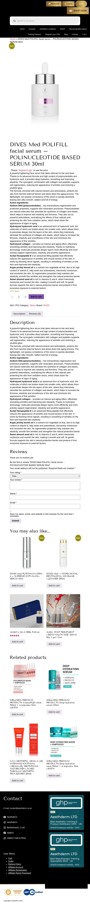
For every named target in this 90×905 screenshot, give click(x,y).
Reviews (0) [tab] (35, 314)
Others (33, 305)
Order (11, 861)
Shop (62, 29)
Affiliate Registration (17, 870)
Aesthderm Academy (48, 29)
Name (13, 494)
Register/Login (25, 170)
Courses (32, 29)
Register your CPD (52, 34)
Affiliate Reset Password (19, 873)
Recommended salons (78, 29)
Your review (16, 480)
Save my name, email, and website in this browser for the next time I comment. (42, 515)
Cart (10, 858)
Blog (66, 34)
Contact (75, 34)
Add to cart (36, 297)
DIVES (46, 305)
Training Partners (34, 34)
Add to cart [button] (17, 585)
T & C (84, 34)
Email (13, 503)
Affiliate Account (15, 867)
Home (22, 29)
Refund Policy (14, 864)
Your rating (15, 472)
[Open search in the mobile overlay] (45, 20)
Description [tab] (19, 314)
